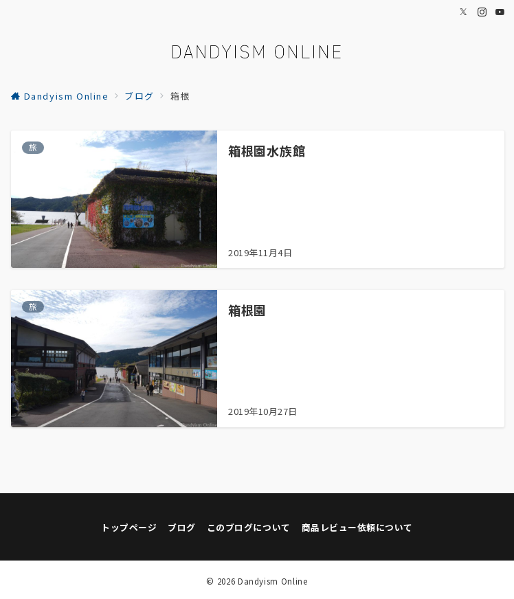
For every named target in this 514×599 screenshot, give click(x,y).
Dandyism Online (273, 581)
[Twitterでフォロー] (464, 12)
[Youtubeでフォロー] (500, 12)
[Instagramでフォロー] (483, 12)
